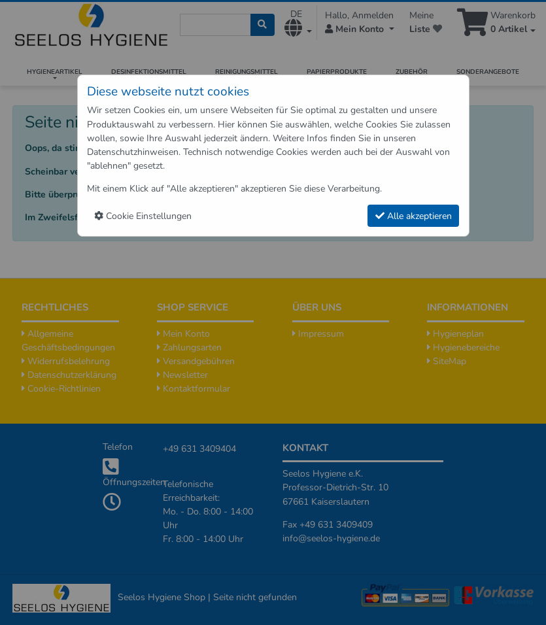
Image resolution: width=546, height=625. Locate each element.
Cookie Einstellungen (143, 216)
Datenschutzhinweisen (133, 152)
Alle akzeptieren (413, 216)
